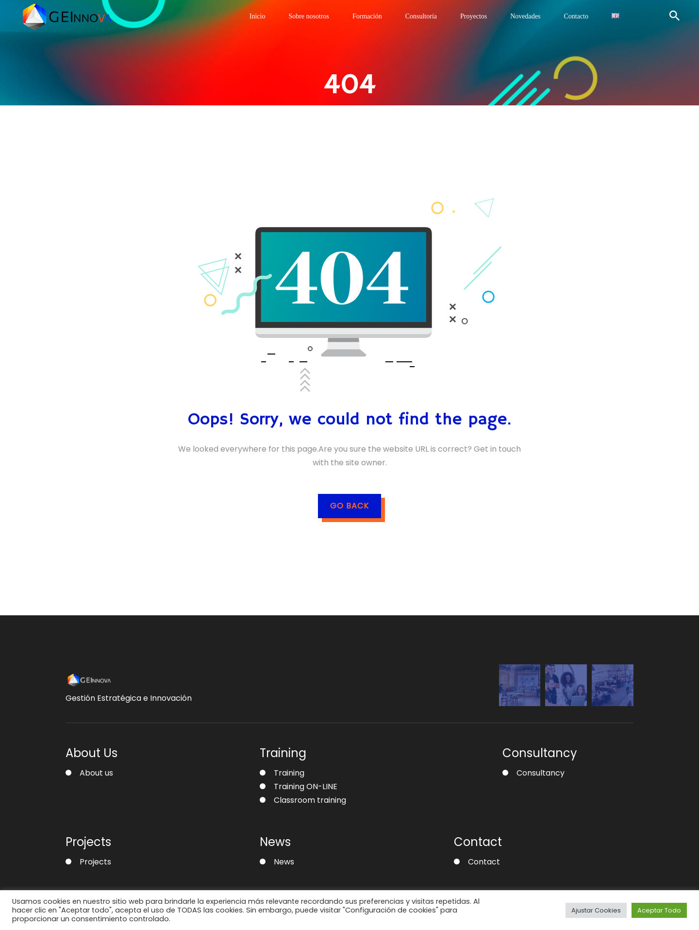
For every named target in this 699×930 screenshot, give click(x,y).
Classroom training (310, 800)
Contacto (576, 16)
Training (289, 772)
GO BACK (349, 505)
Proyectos (473, 16)
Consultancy (540, 772)
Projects (95, 861)
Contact (484, 861)
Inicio (258, 16)
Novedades (525, 16)
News (284, 861)
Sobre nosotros (308, 16)
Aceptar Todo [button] (659, 910)
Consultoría (421, 16)
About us (96, 772)
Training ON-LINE (305, 786)
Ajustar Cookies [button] (596, 910)
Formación (367, 16)
